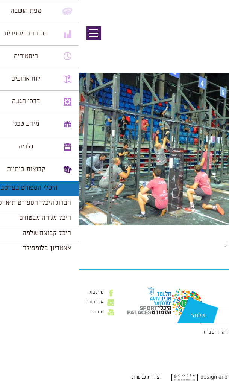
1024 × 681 (188, 229)
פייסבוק (17, 292)
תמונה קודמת (215, 39)
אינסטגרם (16, 302)
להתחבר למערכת (204, 245)
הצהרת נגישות (68, 377)
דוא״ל (217, 303)
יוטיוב (19, 312)
